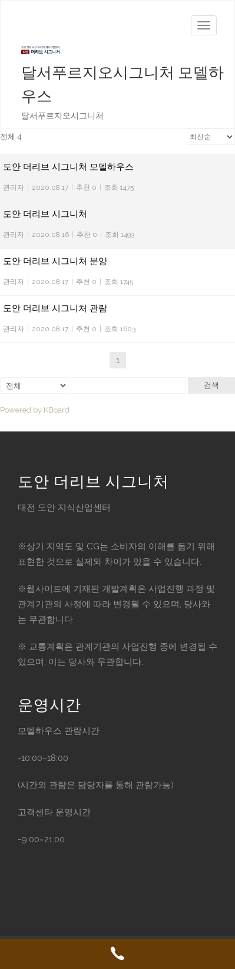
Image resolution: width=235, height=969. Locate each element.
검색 (211, 385)
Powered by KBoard (34, 410)
